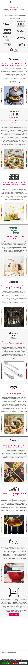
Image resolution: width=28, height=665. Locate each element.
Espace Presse (4, 656)
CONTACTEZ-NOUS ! (14, 614)
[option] (14, 95)
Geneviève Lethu (5, 145)
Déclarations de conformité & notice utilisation (13, 659)
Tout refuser (15, 663)
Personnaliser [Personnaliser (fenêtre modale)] (23, 663)
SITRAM (20, 82)
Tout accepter (5, 663)
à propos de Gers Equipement (8, 652)
